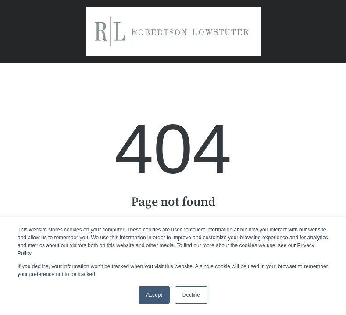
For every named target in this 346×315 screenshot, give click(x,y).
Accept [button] (154, 295)
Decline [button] (191, 295)
